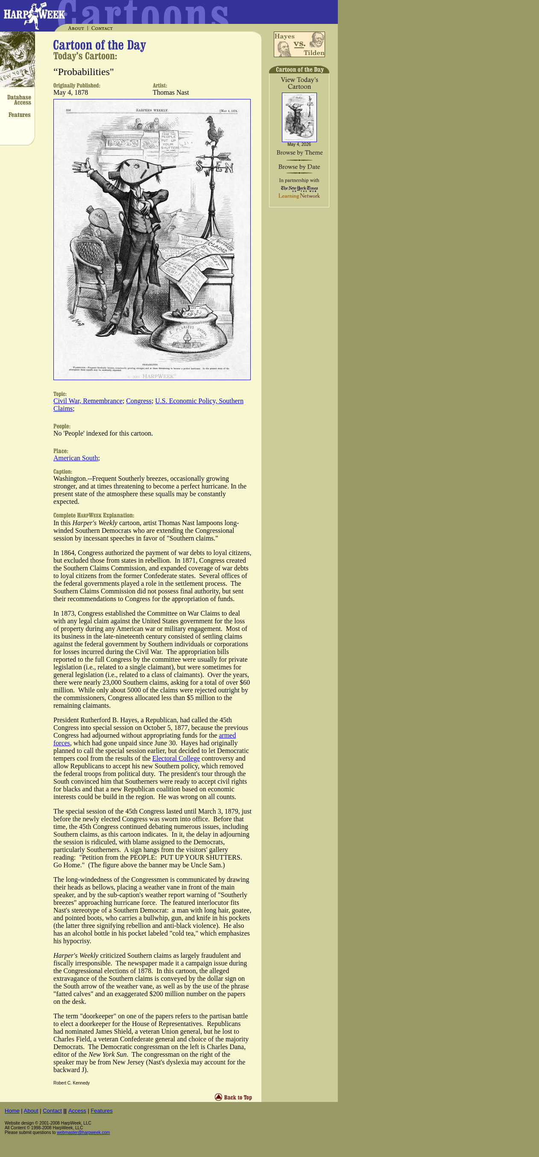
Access (77, 1111)
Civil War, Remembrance (88, 400)
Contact (52, 1111)
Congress (139, 400)
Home (12, 1111)
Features (101, 1111)
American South (75, 458)
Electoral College (176, 758)
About (31, 1111)
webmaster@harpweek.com (83, 1132)
